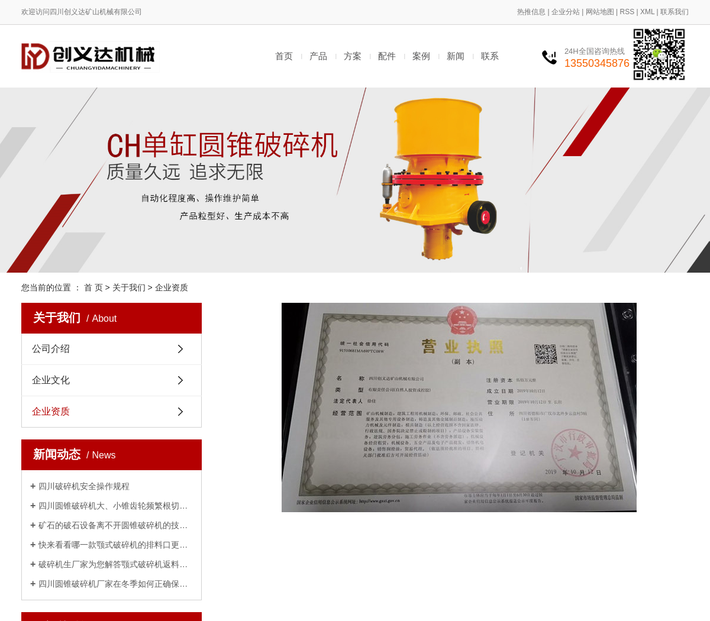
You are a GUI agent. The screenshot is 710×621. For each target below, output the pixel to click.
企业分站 (565, 12)
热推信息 (531, 12)
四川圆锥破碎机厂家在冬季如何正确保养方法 (115, 583)
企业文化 (51, 380)
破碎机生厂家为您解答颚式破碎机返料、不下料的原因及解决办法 (115, 564)
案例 (421, 56)
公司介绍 (51, 349)
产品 (318, 56)
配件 (387, 56)
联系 (490, 56)
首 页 (93, 287)
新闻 (455, 56)
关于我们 (129, 287)
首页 (284, 56)
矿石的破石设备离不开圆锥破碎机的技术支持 (115, 525)
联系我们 (674, 12)
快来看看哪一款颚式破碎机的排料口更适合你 (115, 544)
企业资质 (51, 411)
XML (647, 12)
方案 (353, 56)
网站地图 (600, 12)
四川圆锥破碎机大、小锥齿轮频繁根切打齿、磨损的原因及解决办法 (115, 505)
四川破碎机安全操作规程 (84, 486)
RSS (626, 12)
